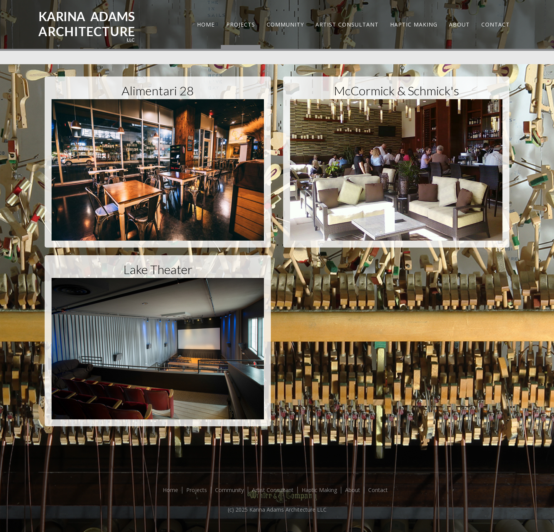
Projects (240, 24)
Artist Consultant (347, 24)
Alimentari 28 (158, 90)
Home (206, 24)
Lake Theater (157, 269)
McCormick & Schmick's (396, 90)
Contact (495, 24)
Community (285, 24)
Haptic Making (413, 24)
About (459, 24)
